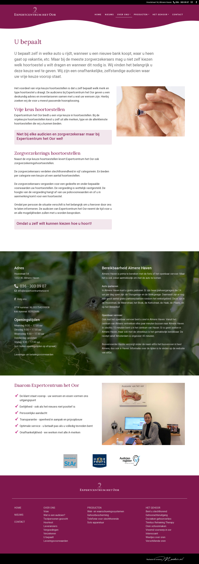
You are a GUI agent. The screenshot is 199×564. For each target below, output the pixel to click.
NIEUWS (109, 14)
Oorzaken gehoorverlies (158, 519)
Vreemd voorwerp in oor (158, 530)
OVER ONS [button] (123, 14)
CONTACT (177, 14)
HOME (99, 14)
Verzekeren (49, 533)
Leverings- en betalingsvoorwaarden (33, 354)
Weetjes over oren (155, 537)
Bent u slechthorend (156, 511)
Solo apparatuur (95, 522)
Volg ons (20, 299)
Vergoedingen (50, 530)
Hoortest (48, 522)
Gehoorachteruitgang (157, 515)
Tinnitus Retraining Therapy (160, 522)
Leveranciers (50, 526)
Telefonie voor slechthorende (103, 519)
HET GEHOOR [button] (160, 14)
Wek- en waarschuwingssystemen (105, 511)
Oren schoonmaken (156, 526)
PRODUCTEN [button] (141, 14)
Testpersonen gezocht (55, 519)
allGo (109, 352)
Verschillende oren (156, 541)
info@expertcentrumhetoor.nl (31, 291)
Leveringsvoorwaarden (55, 541)
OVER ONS (49, 508)
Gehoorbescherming (98, 515)
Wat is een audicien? (54, 515)
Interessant (152, 533)
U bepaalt (48, 537)
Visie (46, 511)
